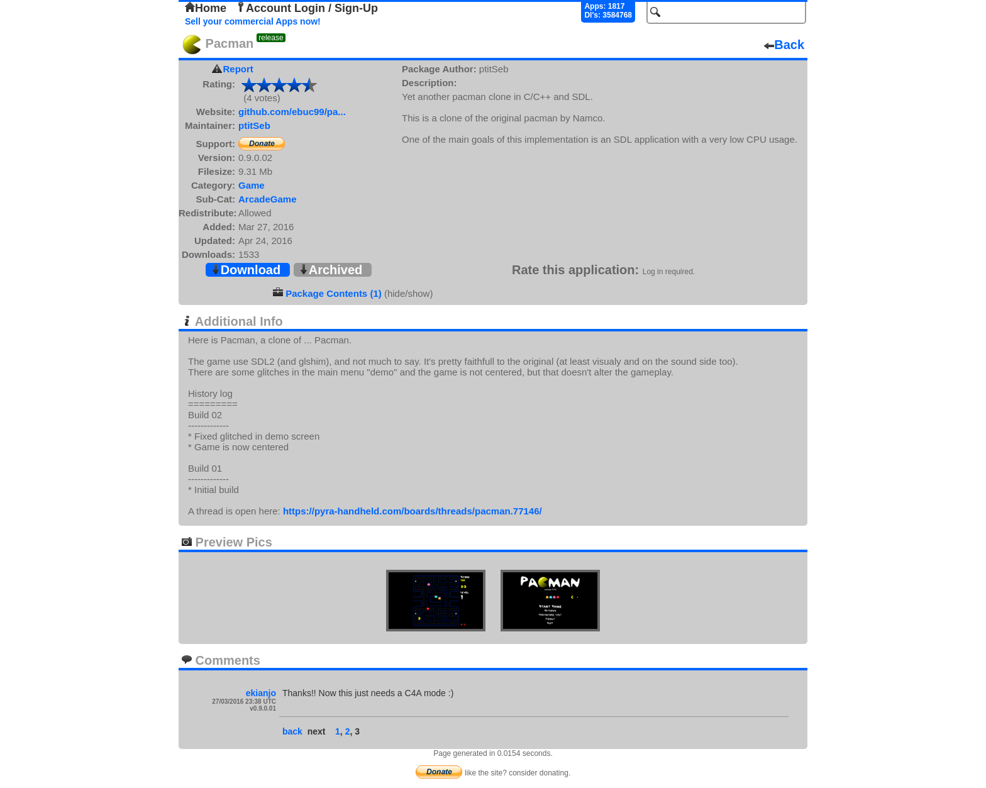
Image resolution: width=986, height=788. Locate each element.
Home (205, 8)
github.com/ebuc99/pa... (292, 111)
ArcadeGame (267, 199)
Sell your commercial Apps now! (253, 21)
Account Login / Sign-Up (307, 8)
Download (246, 270)
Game (251, 185)
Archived (331, 270)
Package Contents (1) (333, 293)
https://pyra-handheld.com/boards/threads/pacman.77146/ (412, 511)
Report (238, 69)
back (292, 731)
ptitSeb (254, 125)
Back (784, 45)
